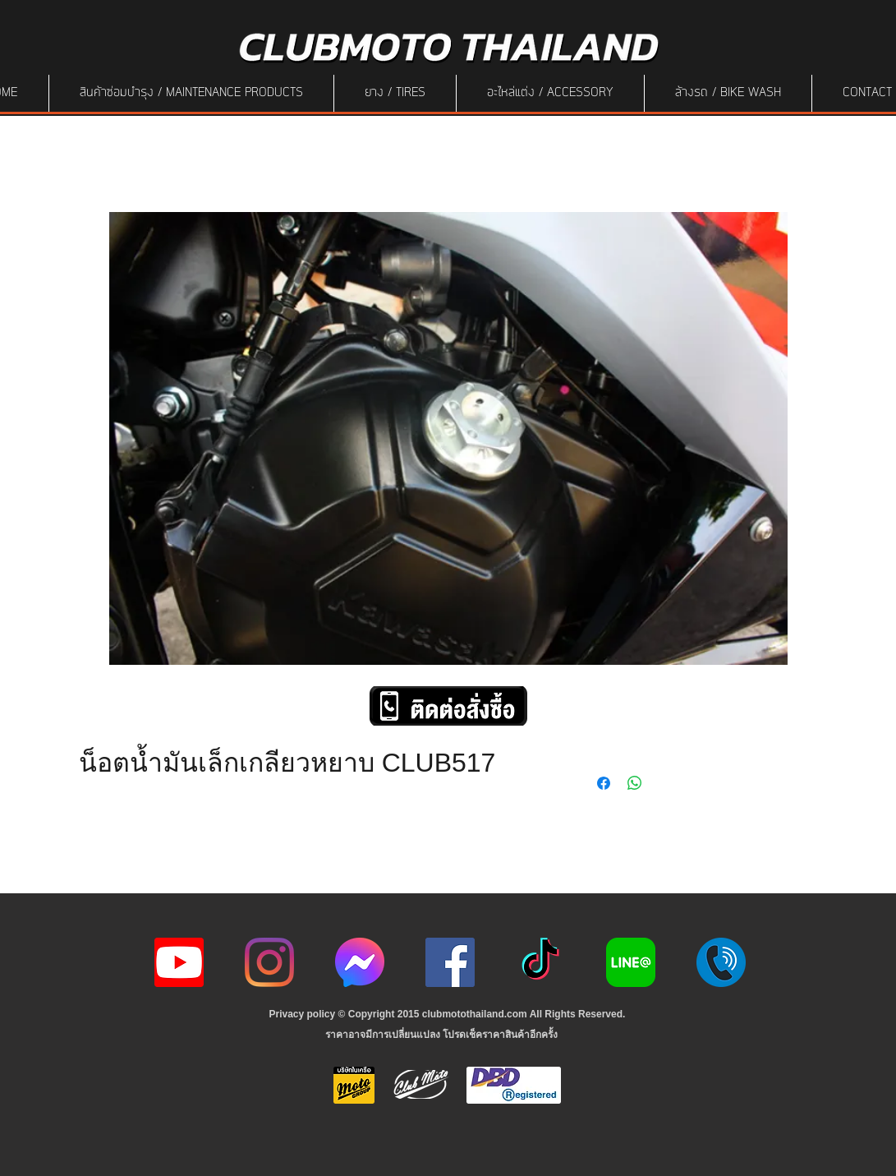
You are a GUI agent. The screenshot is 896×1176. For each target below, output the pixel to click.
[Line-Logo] (630, 962)
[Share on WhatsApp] (635, 783)
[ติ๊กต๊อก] (540, 962)
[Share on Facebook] (603, 783)
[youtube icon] (179, 962)
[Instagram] (269, 962)
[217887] (721, 962)
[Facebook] (450, 962)
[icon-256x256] (359, 962)
